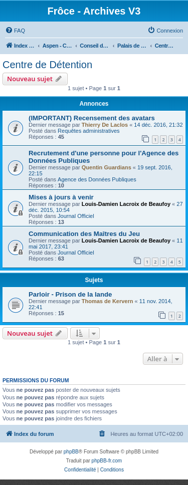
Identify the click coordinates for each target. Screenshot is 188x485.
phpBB (71, 451)
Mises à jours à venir (61, 197)
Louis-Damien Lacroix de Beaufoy (126, 204)
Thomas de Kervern (107, 301)
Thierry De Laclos (105, 125)
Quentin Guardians (106, 167)
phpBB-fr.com (107, 460)
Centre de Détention (47, 64)
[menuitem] (15, 31)
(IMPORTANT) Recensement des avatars (92, 118)
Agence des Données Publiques (97, 179)
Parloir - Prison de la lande (70, 294)
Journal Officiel (76, 216)
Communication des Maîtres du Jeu (84, 233)
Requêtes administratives (89, 131)
